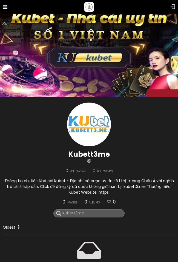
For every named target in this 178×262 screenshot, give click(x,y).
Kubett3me (89, 154)
